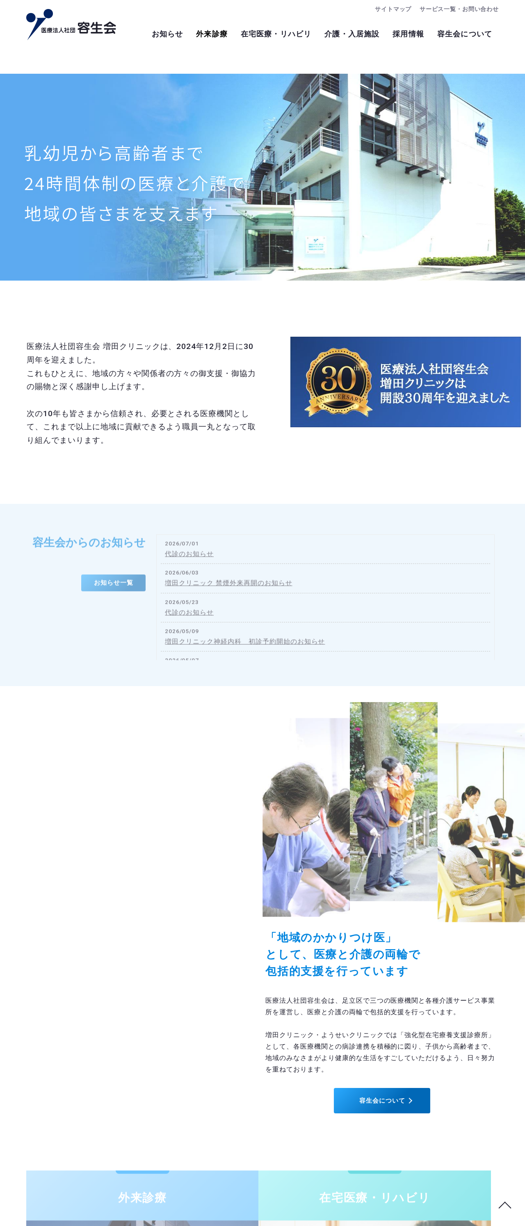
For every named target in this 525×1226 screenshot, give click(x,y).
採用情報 (404, 34)
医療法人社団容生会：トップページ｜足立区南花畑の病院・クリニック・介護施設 (71, 24)
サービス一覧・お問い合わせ (456, 9)
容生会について (463, 34)
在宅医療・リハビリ (268, 34)
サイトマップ (386, 9)
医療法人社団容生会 (250, 1211)
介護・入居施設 (346, 34)
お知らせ (153, 34)
